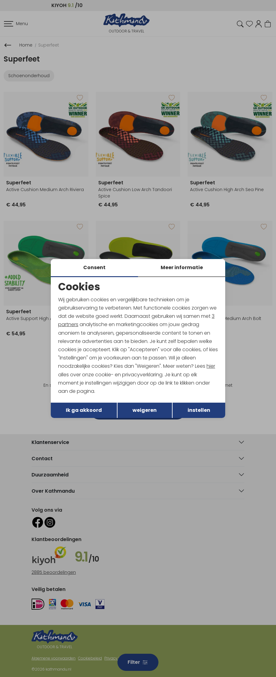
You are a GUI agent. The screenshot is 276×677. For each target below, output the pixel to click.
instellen (199, 410)
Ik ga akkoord (84, 410)
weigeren (144, 410)
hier (211, 366)
